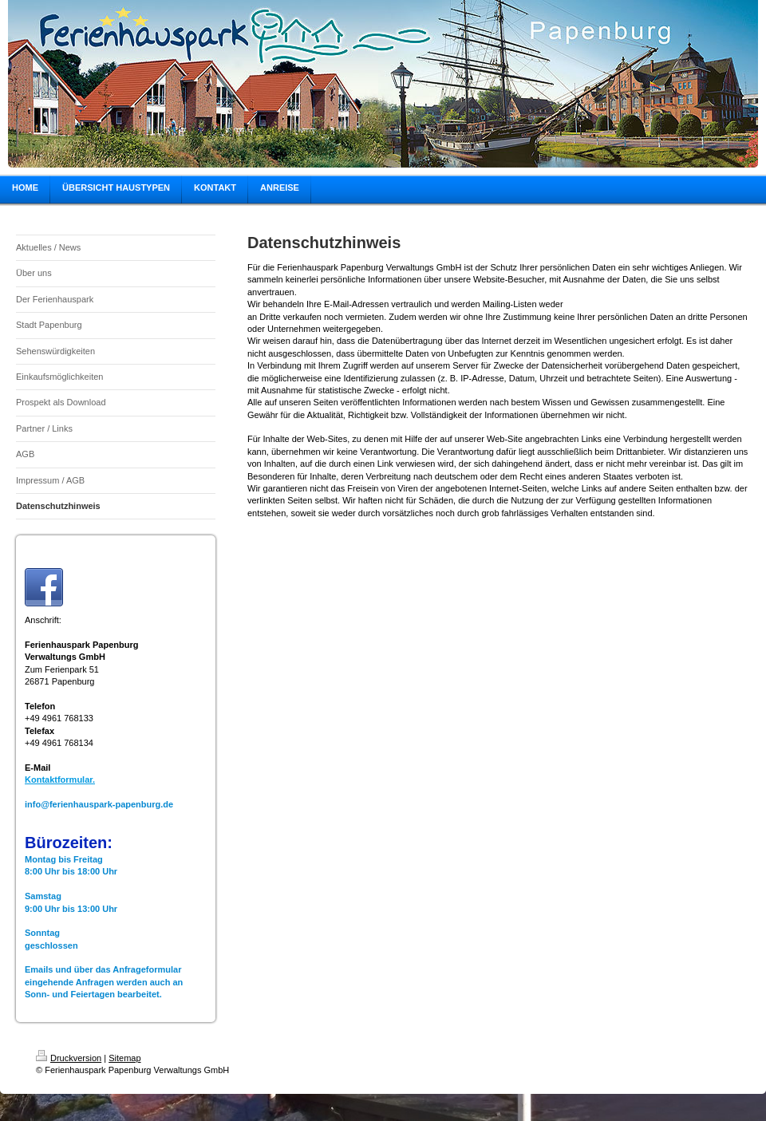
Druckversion (68, 1058)
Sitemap (124, 1058)
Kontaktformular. (60, 779)
